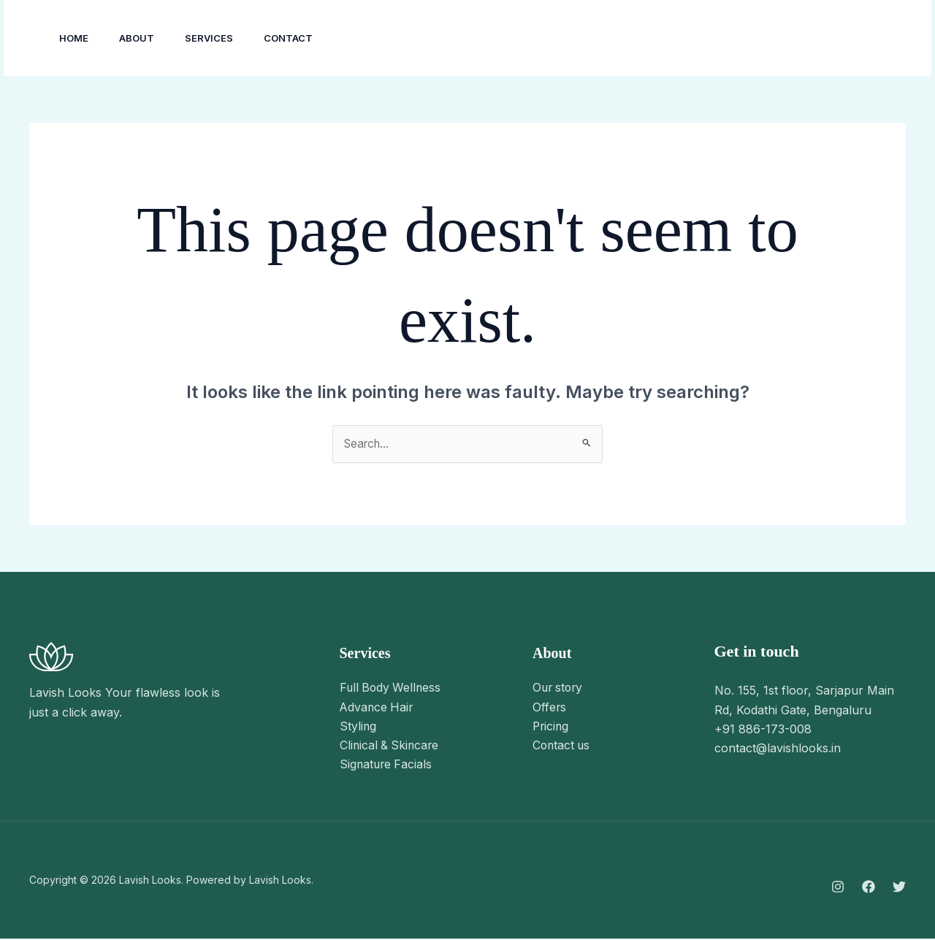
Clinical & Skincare (391, 746)
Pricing (551, 727)
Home (76, 38)
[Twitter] (762, 38)
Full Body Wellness (392, 688)
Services (220, 38)
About (143, 38)
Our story (559, 688)
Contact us (562, 746)
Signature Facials (387, 766)
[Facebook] (729, 38)
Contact (303, 38)
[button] (850, 38)
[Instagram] (697, 38)
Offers (550, 707)
